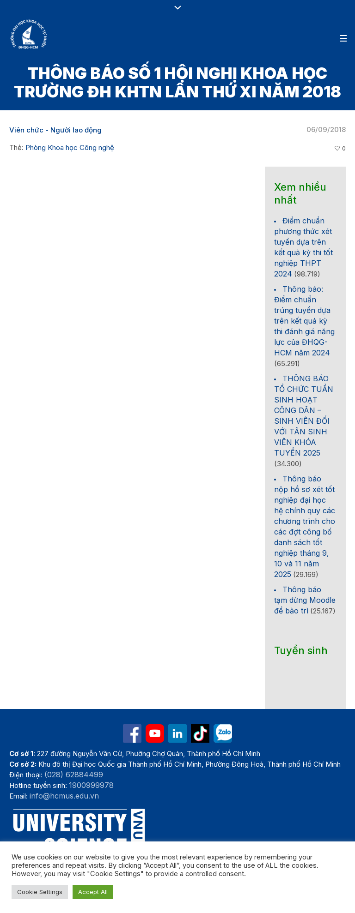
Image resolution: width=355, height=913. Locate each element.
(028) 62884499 (73, 774)
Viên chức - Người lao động (55, 130)
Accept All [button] (93, 891)
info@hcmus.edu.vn (64, 795)
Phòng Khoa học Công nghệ (69, 147)
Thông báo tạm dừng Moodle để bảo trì (305, 600)
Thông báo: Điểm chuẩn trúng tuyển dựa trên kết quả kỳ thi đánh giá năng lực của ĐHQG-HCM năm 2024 (304, 320)
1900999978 (91, 785)
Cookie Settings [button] (39, 891)
